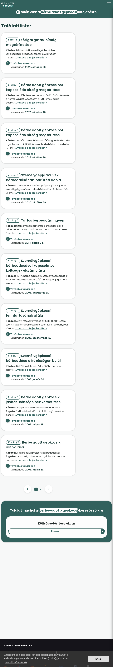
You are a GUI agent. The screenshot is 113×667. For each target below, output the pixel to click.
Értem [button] (98, 659)
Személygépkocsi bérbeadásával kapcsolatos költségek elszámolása (30, 265)
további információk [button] (16, 662)
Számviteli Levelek (18, 645)
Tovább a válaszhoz (22, 63)
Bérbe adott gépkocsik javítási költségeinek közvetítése (33, 399)
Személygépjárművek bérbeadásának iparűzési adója (33, 177)
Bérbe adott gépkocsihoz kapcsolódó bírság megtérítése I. (34, 87)
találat (55, 531)
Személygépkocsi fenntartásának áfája (28, 313)
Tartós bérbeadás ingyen (35, 220)
